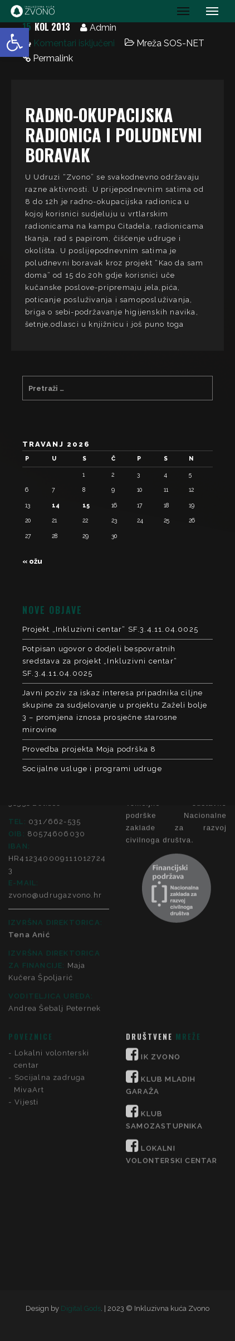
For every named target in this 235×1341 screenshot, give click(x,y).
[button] (14, 42)
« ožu (32, 561)
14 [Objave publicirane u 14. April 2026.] (56, 505)
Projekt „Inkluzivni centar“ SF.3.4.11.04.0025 (110, 629)
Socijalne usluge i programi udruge (92, 768)
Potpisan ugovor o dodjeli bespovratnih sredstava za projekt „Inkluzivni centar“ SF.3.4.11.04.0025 (99, 661)
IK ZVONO (160, 921)
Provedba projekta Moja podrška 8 (89, 749)
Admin (103, 27)
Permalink (53, 58)
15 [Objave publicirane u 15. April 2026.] (86, 505)
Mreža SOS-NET (170, 43)
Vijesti (26, 966)
